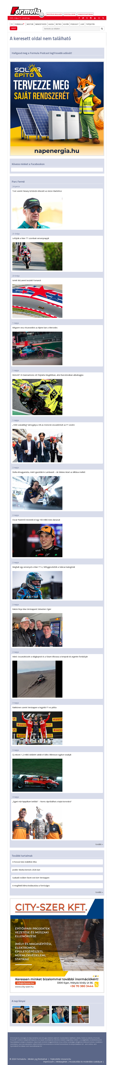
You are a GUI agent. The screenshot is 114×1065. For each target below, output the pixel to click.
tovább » (99, 844)
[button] (103, 18)
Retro (58, 24)
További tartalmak (22, 856)
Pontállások (69, 14)
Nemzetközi (40, 24)
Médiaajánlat (61, 1061)
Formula (20, 24)
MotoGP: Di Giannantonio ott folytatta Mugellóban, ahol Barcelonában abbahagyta (47, 394)
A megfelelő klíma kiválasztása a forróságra (30, 885)
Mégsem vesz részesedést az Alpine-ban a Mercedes (37, 345)
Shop (13, 28)
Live (82, 24)
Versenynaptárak (85, 14)
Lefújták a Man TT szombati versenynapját (37, 254)
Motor (30, 24)
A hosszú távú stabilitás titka (24, 862)
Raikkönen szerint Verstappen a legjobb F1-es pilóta (37, 725)
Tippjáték (90, 24)
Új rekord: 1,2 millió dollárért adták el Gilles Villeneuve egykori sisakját (41, 772)
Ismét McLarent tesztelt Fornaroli (37, 298)
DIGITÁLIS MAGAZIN (54, 14)
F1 (12, 24)
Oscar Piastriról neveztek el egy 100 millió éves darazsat (37, 538)
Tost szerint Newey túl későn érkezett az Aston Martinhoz (37, 209)
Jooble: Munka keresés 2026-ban (26, 869)
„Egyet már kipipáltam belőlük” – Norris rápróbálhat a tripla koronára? (41, 819)
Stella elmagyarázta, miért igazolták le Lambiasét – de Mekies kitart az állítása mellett (48, 490)
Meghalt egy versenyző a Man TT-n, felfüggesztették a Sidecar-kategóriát (43, 582)
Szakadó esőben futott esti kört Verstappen (30, 877)
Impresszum (48, 1061)
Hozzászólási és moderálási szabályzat (85, 1061)
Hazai (51, 24)
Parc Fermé (18, 181)
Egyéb (66, 24)
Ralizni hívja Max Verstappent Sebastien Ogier (37, 627)
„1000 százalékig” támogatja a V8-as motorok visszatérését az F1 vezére (43, 443)
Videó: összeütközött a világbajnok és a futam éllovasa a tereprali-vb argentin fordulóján (50, 676)
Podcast (75, 24)
